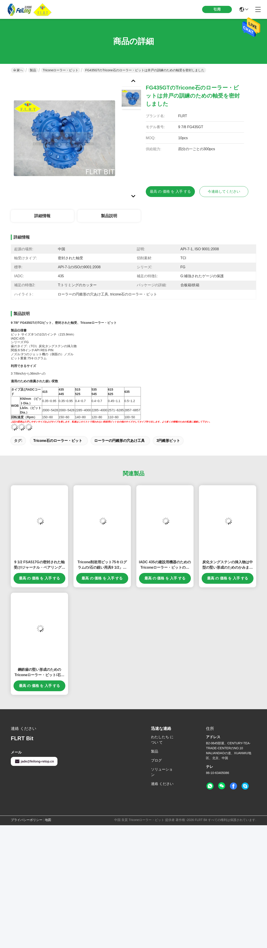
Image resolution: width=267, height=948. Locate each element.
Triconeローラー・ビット (60, 70)
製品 (33, 70)
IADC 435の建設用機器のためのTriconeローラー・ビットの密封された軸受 (165, 565)
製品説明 (109, 216)
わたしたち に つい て (162, 739)
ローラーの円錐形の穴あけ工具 (119, 441)
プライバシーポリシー (26, 820)
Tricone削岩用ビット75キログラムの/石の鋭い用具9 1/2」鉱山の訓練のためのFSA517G (102, 565)
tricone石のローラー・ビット (57, 441)
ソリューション (162, 772)
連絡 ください (162, 784)
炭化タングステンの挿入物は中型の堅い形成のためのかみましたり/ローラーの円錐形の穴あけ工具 (227, 565)
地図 (48, 820)
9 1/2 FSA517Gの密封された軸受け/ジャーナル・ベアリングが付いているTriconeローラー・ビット (39, 565)
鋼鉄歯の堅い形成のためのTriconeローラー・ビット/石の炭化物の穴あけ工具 (39, 673)
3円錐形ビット (168, 441)
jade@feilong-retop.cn (34, 761)
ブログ (156, 760)
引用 (217, 9)
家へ (18, 70)
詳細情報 (42, 216)
